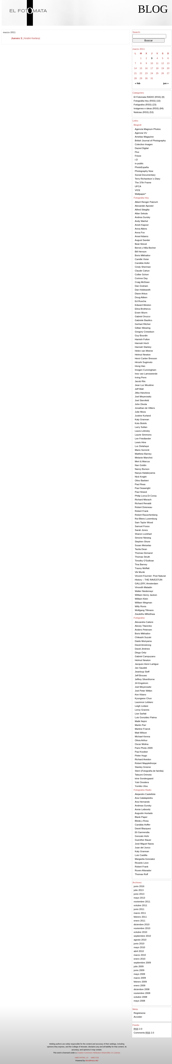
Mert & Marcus (142, 461)
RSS (158, 97)
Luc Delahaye (142, 446)
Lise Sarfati (141, 713)
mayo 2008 (139, 1001)
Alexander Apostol (144, 206)
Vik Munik (140, 572)
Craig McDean (142, 282)
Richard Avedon (143, 759)
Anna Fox (140, 232)
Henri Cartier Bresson (146, 358)
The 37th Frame (143, 182)
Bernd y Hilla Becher (145, 248)
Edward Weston (143, 305)
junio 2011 (139, 909)
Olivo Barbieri (142, 480)
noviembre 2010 (142, 928)
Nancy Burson (142, 469)
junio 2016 (139, 886)
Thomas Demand (144, 553)
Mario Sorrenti (142, 450)
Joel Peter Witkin (143, 691)
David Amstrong (143, 645)
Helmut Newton (143, 354)
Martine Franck (142, 729)
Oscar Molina (142, 744)
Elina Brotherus (143, 309)
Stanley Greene (143, 767)
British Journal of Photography (150, 140)
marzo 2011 (140, 913)
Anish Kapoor (142, 225)
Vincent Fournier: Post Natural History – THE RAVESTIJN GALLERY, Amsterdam (150, 580)
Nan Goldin (141, 465)
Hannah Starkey (143, 347)
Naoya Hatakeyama (145, 473)
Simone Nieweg (143, 538)
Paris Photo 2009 (144, 748)
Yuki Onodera (142, 782)
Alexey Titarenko (143, 626)
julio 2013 (139, 890)
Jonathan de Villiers (145, 408)
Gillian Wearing (143, 328)
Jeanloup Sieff (142, 671)
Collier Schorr (142, 274)
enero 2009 (139, 985)
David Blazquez (143, 828)
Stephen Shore (142, 541)
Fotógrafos (139, 104)
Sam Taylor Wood (144, 522)
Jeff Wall (139, 389)
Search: (137, 32)
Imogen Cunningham (145, 370)
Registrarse (140, 1013)
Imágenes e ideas (143, 108)
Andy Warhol (141, 221)
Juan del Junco (142, 847)
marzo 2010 (140, 955)
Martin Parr (140, 725)
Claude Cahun (142, 270)
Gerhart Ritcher (143, 324)
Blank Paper (141, 817)
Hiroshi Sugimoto (144, 362)
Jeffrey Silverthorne (145, 679)
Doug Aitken (141, 297)
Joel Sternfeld (142, 400)
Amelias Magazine (144, 137)
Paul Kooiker (141, 752)
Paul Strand (141, 492)
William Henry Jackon (146, 595)
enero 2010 (139, 959)
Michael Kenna (142, 736)
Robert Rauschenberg (146, 515)
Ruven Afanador (143, 870)
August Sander (142, 240)
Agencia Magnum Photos (148, 129)
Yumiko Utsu (141, 786)
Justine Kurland (143, 415)
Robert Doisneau (143, 507)
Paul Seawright (142, 488)
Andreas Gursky (143, 805)
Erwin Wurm (141, 312)
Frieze (138, 156)
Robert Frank (141, 511)
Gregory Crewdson (144, 332)
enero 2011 (139, 920)
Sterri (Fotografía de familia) (149, 771)
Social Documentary (145, 175)
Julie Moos (140, 412)
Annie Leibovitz (143, 809)
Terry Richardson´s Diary (147, 179)
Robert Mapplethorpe (146, 763)
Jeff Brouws (141, 675)
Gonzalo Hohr (142, 836)
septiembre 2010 (142, 936)
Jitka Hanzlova (142, 393)
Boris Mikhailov (142, 255)
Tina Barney (141, 564)
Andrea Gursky (142, 217)
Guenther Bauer (143, 840)
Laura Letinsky (142, 431)
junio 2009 (139, 970)
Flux (137, 152)
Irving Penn (141, 377)
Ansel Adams (141, 236)
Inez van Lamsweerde (146, 373)
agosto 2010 (140, 940)
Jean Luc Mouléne (144, 385)
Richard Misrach (143, 499)
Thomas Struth (142, 557)
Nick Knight (141, 476)
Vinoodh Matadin (143, 587)
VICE (137, 190)
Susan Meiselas (143, 545)
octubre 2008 (140, 997)
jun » (166, 83)
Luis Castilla (141, 855)
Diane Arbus (141, 293)
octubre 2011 (140, 905)
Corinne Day (141, 278)
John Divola (141, 404)
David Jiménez (142, 649)
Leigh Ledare (141, 706)
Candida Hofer (142, 263)
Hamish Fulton (142, 339)
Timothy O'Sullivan (144, 560)
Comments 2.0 (144, 1032)
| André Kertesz (25, 38)
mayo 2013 (139, 898)
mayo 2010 (139, 947)
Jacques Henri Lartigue (147, 664)
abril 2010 (139, 951)
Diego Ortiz (141, 652)
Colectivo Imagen (144, 144)
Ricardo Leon (142, 863)
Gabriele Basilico (143, 320)
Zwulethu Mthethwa (145, 614)
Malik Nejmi (141, 721)
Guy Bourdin (141, 335)
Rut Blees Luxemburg (146, 518)
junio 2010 (139, 943)
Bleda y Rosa (142, 821)
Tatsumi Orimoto (143, 774)
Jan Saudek (141, 668)
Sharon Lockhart (143, 534)
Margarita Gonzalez (145, 859)
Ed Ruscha (140, 301)
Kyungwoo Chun (143, 698)
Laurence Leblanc (144, 702)
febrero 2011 (140, 917)
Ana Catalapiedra (144, 798)
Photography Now (144, 171)
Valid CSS (95, 1058)
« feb (137, 83)
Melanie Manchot (144, 457)
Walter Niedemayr (144, 591)
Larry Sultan (141, 427)
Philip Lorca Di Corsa (146, 496)
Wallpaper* (140, 194)
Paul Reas (140, 484)
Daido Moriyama (143, 641)
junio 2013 (139, 894)
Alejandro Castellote (145, 794)
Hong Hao (140, 366)
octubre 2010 (140, 932)
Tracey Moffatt (142, 568)
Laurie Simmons (143, 435)
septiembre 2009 (142, 962)
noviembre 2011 (142, 901)
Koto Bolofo (141, 423)
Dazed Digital (142, 148)
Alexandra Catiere (144, 622)
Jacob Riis (140, 381)
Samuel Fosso (142, 526)
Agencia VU (141, 133)
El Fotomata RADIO (144, 97)
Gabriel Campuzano (145, 656)
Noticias (138, 112)
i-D (136, 159)
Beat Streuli (141, 244)
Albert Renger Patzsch (146, 202)
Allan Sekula (141, 213)
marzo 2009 (140, 978)
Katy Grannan (142, 419)
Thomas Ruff (141, 874)
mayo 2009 (139, 974)
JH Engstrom (141, 683)
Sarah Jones (141, 530)
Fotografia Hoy (141, 101)
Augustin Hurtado (144, 813)
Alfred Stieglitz (142, 209)
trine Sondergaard (144, 778)
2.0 (138, 1029)
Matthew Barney (143, 454)
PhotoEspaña (142, 167)
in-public (139, 163)
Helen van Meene (144, 351)
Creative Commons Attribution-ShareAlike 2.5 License (98, 1053)
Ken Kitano (140, 694)
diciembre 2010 (142, 924)
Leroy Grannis (142, 710)
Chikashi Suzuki (143, 637)
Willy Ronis (140, 606)
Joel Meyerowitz (143, 396)
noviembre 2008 (142, 993)
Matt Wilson (141, 732)
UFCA (138, 186)
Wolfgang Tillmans (144, 610)
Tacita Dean (141, 549)
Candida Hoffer (142, 824)
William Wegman (143, 602)
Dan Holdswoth (143, 290)
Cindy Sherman (143, 267)
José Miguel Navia (144, 844)
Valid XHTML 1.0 (81, 1058)
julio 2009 (139, 966)
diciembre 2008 (142, 989)
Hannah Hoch (142, 343)
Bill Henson (141, 251)
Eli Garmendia (142, 832)
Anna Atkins (141, 228)
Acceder (138, 1017)
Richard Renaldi (143, 503)
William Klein (141, 599)
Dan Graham (141, 286)
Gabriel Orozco (142, 316)
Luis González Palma (146, 717)
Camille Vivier (142, 259)
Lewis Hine (140, 442)
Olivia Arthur (141, 740)
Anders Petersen (143, 629)
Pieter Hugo (141, 755)
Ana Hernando (142, 802)
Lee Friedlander (143, 438)
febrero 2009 (140, 981)
